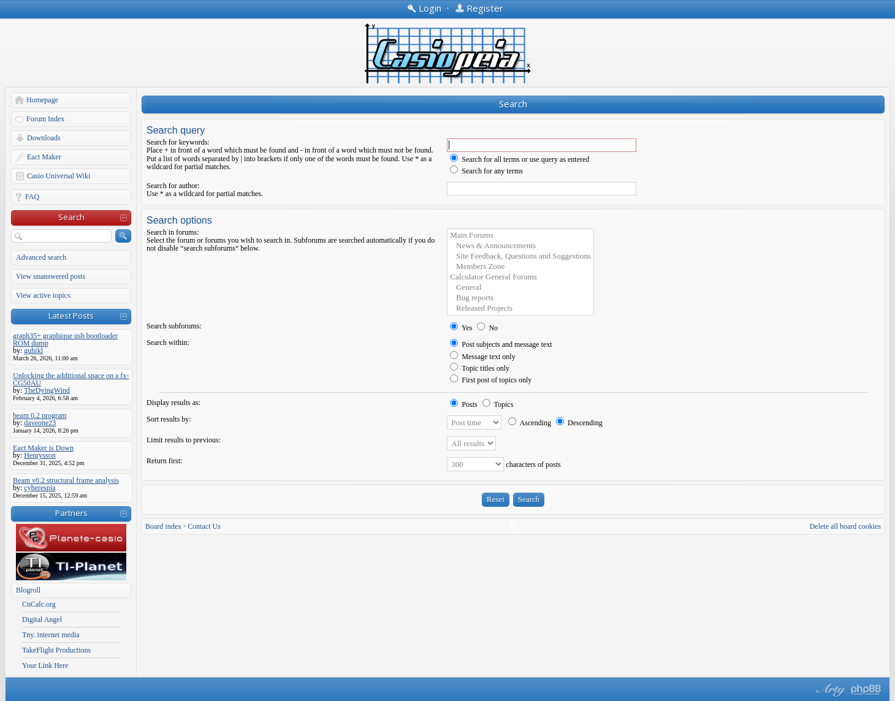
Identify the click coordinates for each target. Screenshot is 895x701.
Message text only (482, 356)
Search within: (168, 342)
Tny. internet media (51, 635)
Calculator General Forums (520, 277)
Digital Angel (42, 619)
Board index (163, 526)
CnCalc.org (39, 604)
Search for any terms (486, 171)
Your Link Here (45, 665)
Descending (579, 423)
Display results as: (173, 402)
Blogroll (28, 590)
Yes (461, 328)
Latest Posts (71, 315)
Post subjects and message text (501, 344)
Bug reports (520, 298)
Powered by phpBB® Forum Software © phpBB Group (866, 690)
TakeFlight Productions (56, 650)
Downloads (44, 138)
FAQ (32, 196)
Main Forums (520, 235)
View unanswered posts (50, 276)
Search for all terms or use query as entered (519, 159)
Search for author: (173, 185)
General (520, 287)
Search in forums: (173, 232)
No (487, 328)
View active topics (43, 295)
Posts (463, 404)
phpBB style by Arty (829, 690)
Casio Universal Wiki (58, 176)
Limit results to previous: (184, 440)
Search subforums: (174, 326)
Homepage (42, 100)
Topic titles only (479, 368)
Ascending (529, 423)
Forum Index (45, 119)
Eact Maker (44, 157)
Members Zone (520, 267)
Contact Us (204, 526)
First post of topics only (490, 380)
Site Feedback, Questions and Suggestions (520, 256)
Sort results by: (169, 419)
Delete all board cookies (845, 526)
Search (71, 216)
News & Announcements (520, 246)
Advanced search (41, 257)
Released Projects (520, 308)
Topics (498, 404)
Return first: (164, 461)
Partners (71, 512)
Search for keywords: (178, 142)
